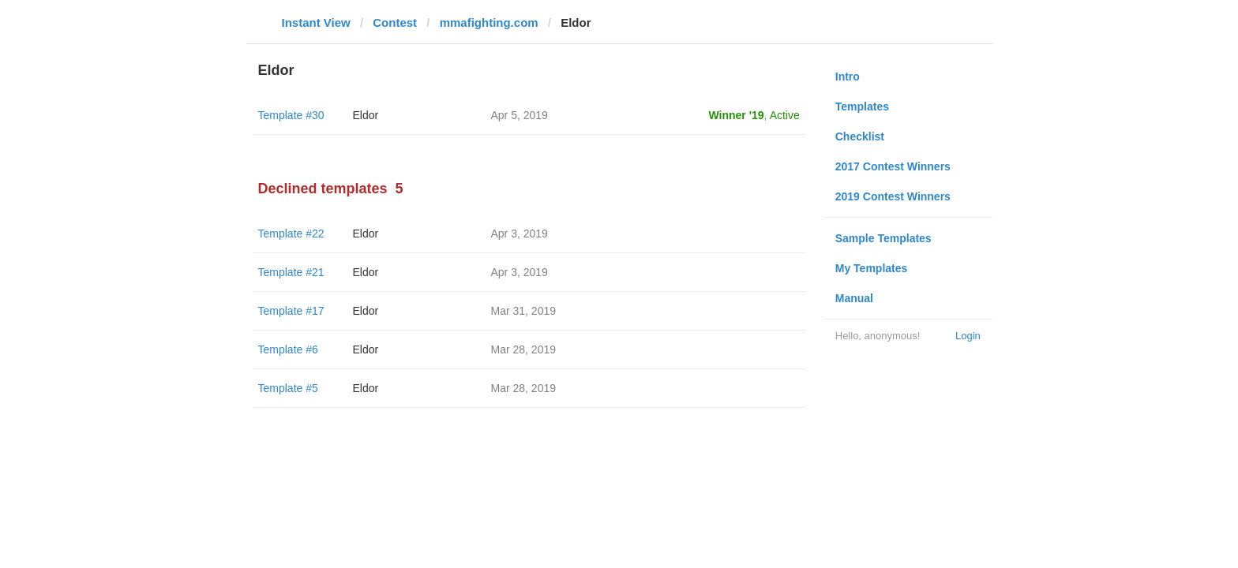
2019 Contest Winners (893, 196)
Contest (395, 22)
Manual (854, 298)
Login (968, 336)
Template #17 (291, 311)
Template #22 (291, 233)
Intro (847, 76)
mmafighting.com (489, 22)
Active (785, 115)
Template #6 (288, 349)
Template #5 (288, 388)
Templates (862, 106)
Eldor (366, 115)
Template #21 (291, 272)
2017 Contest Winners (893, 166)
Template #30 (291, 115)
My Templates (871, 268)
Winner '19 (736, 115)
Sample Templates (883, 238)
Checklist (859, 136)
